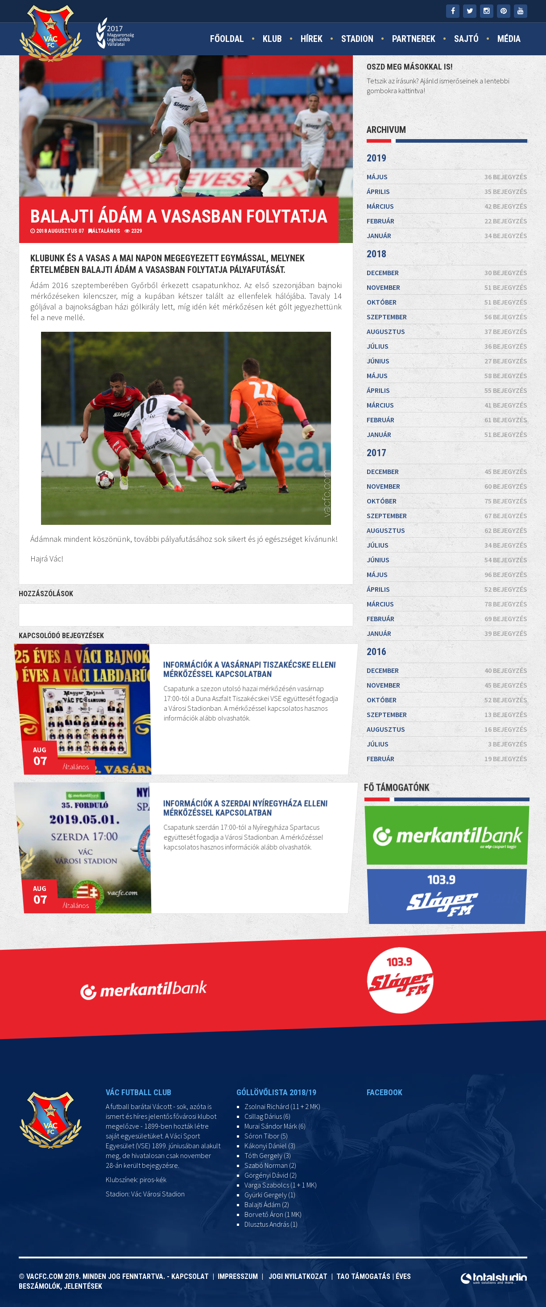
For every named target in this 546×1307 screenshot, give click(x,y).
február (447, 221)
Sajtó (466, 38)
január (447, 235)
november (447, 287)
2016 (376, 651)
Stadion (357, 38)
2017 (376, 452)
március (447, 206)
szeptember (447, 317)
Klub (272, 38)
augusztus (447, 331)
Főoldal (227, 38)
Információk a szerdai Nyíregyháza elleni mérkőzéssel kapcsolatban (234, 833)
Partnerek (413, 38)
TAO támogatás (363, 1276)
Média (509, 38)
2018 (376, 254)
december (447, 272)
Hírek (312, 38)
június (447, 361)
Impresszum (239, 1276)
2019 (376, 158)
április (447, 191)
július (447, 346)
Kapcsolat (191, 1276)
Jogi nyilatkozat (297, 1276)
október (447, 302)
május (447, 176)
